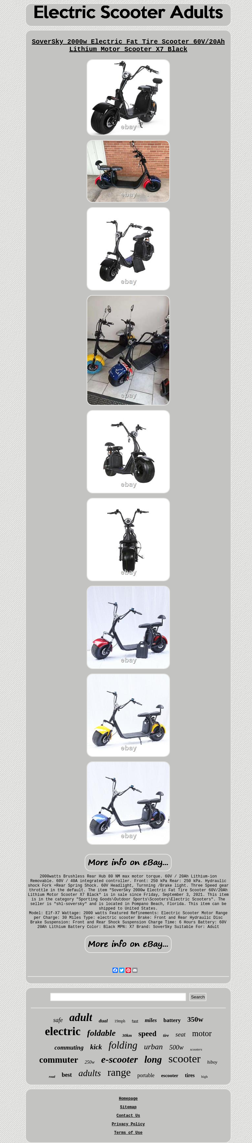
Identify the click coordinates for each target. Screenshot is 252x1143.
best (67, 1075)
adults (89, 1073)
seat (181, 1034)
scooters (196, 1049)
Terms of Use (128, 1133)
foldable (101, 1033)
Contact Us (128, 1115)
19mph (119, 1021)
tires (190, 1075)
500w (176, 1047)
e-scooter (119, 1059)
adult (80, 1017)
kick (96, 1047)
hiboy (212, 1062)
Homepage (128, 1098)
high (204, 1076)
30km (127, 1035)
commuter (58, 1060)
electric (63, 1031)
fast (135, 1021)
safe (58, 1020)
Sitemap (128, 1107)
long (153, 1059)
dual (103, 1020)
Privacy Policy (128, 1124)
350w (195, 1019)
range (119, 1072)
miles (151, 1020)
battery (172, 1020)
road (52, 1076)
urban (153, 1046)
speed (147, 1034)
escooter (169, 1075)
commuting (69, 1047)
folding (123, 1045)
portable (146, 1075)
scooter (184, 1059)
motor (202, 1033)
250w (89, 1062)
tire (166, 1035)
